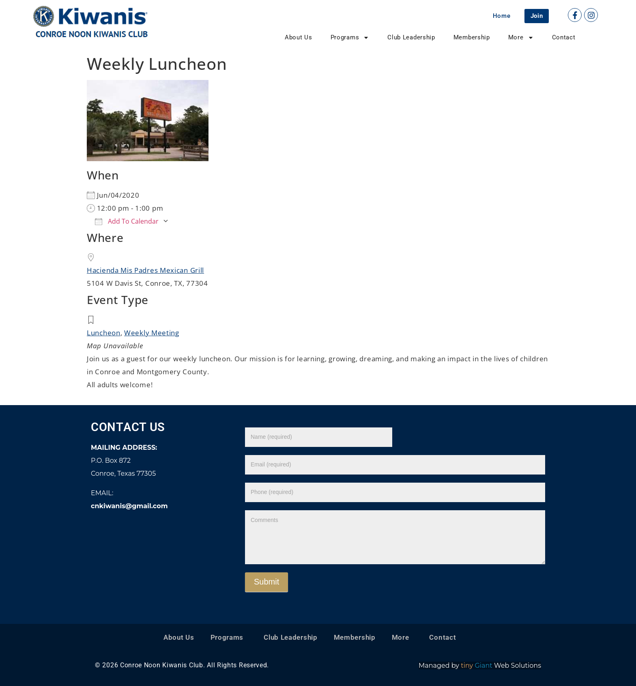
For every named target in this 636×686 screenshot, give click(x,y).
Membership (471, 37)
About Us (298, 37)
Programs (350, 37)
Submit (266, 581)
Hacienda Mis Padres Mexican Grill (145, 270)
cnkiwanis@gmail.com (129, 506)
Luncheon (103, 332)
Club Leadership (411, 37)
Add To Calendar (127, 221)
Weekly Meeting (151, 332)
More (521, 37)
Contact (564, 37)
